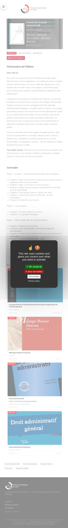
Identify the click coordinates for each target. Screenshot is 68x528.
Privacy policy (34, 281)
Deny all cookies (34, 272)
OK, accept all (34, 267)
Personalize (34, 277)
